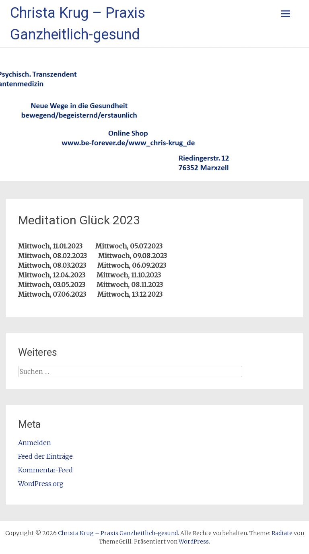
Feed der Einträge (45, 456)
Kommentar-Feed (45, 470)
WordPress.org (41, 484)
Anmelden (34, 443)
